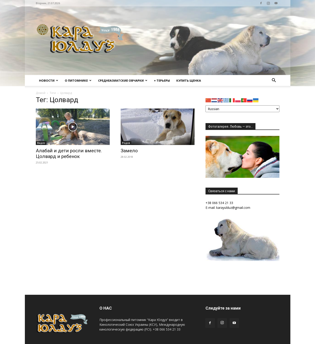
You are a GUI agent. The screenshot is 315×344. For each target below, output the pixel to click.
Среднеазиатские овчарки (122, 80)
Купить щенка (188, 80)
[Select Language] (242, 108)
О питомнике (78, 80)
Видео (41, 143)
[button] (273, 81)
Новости (48, 80)
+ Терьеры (162, 80)
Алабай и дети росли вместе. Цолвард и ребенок (69, 153)
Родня (126, 143)
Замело (129, 150)
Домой (40, 93)
